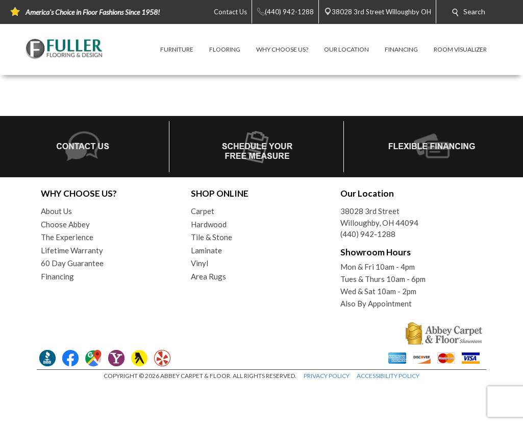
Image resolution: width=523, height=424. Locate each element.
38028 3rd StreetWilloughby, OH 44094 (379, 216)
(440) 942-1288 (367, 234)
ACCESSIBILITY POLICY (388, 376)
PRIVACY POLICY (327, 376)
